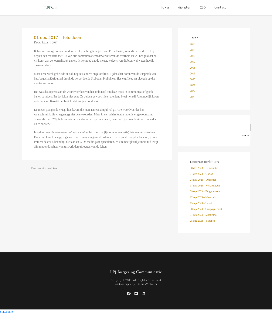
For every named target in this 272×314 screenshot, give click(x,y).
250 (203, 7)
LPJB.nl (50, 7)
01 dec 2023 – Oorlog (201, 173)
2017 (54, 42)
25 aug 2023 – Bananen (202, 220)
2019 (192, 73)
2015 (192, 50)
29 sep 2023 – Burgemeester (205, 191)
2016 (192, 56)
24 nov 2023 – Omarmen (203, 179)
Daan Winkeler (147, 284)
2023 (192, 97)
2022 (192, 91)
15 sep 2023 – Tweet (201, 203)
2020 (192, 79)
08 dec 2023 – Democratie (204, 168)
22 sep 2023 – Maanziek (203, 197)
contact (220, 7)
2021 (192, 85)
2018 (192, 67)
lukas (165, 7)
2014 (192, 44)
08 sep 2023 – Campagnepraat (206, 209)
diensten (184, 7)
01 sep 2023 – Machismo (203, 214)
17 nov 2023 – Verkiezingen (205, 185)
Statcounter (7, 311)
